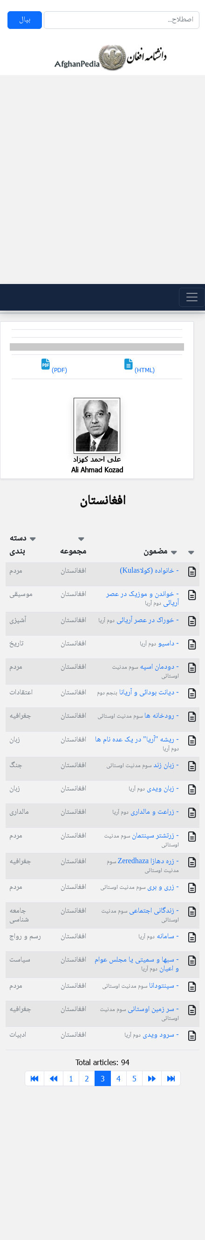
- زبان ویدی (153, 789)
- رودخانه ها (137, 716)
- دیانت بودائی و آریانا (137, 692)
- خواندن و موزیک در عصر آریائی (142, 599)
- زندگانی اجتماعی (139, 915)
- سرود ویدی (151, 1035)
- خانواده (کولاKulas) (149, 571)
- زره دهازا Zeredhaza (143, 865)
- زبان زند (142, 765)
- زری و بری (139, 887)
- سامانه (158, 936)
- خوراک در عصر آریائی (138, 620)
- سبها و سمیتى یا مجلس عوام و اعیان (136, 964)
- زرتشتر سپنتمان (141, 840)
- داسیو (159, 643)
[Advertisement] (99, 179)
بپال (24, 20)
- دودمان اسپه (145, 671)
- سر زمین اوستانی (139, 1013)
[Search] (121, 20)
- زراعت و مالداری (145, 812)
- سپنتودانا (140, 986)
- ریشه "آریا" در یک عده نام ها (136, 744)
